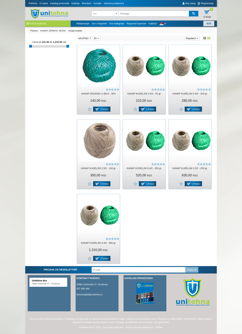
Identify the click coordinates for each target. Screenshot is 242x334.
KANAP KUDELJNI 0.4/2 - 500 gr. (98, 243)
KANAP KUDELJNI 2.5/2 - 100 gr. (98, 168)
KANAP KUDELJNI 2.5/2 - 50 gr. (144, 93)
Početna (33, 3)
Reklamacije (82, 23)
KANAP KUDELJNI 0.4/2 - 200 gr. (144, 168)
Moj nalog (189, 3)
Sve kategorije (116, 23)
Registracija (205, 3)
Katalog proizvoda (59, 3)
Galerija (75, 3)
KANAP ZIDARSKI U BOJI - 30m (98, 93)
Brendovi (86, 3)
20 (96, 38)
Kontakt (97, 3)
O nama (43, 3)
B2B (208, 23)
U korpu (101, 109)
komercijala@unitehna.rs (89, 294)
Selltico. (159, 327)
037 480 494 (83, 288)
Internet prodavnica (114, 3)
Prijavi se (192, 269)
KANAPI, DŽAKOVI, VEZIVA (53, 31)
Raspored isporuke (136, 23)
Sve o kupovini (99, 23)
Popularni (192, 38)
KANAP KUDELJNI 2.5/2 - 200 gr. (190, 168)
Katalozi (153, 23)
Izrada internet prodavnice (139, 327)
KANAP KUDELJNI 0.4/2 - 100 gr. (190, 93)
